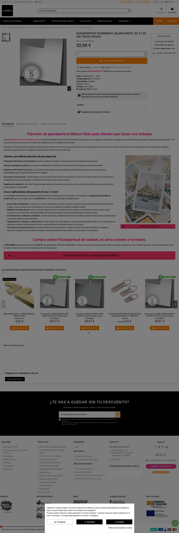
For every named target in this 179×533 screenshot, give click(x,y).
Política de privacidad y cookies (120, 528)
